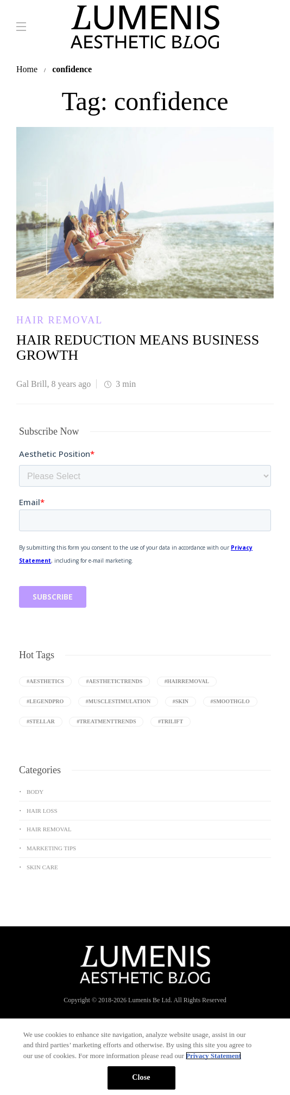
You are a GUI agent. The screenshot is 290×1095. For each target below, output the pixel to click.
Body (35, 791)
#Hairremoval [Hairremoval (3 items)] (187, 681)
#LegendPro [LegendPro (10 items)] (45, 701)
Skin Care (42, 867)
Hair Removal (59, 320)
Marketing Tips (51, 848)
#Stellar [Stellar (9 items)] (41, 721)
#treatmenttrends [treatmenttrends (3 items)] (106, 721)
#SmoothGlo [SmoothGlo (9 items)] (230, 701)
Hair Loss (42, 810)
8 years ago (71, 384)
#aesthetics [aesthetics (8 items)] (45, 681)
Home (26, 69)
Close (141, 1077)
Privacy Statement (213, 1056)
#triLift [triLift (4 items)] (170, 721)
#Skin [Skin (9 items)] (180, 701)
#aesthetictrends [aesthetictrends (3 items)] (114, 681)
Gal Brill (31, 384)
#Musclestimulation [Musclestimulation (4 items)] (118, 701)
